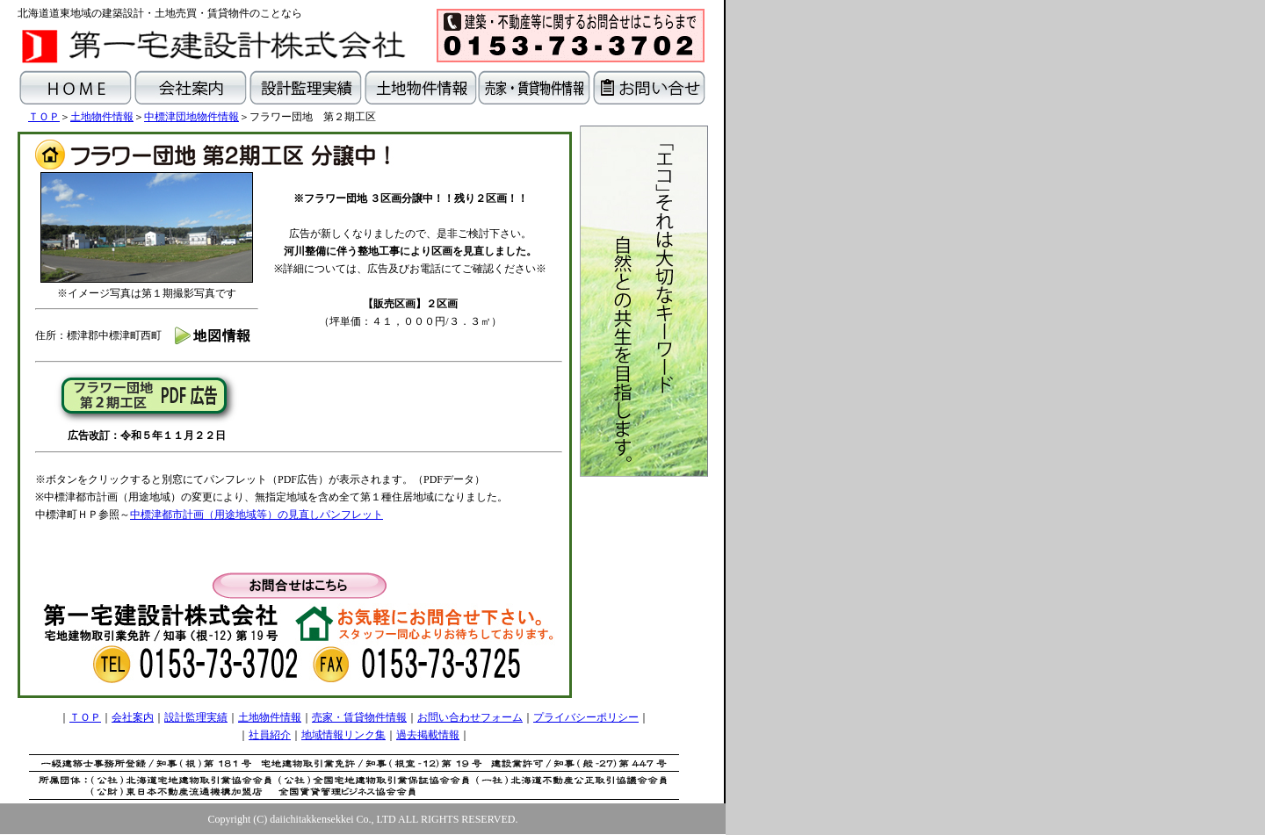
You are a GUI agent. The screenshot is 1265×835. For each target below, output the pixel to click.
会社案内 (133, 717)
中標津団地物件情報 (191, 117)
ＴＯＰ (44, 117)
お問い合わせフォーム (470, 717)
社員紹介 (270, 735)
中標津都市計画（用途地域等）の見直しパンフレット (256, 514)
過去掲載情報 (427, 735)
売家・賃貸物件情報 (359, 717)
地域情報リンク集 (343, 735)
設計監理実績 (196, 717)
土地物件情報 (102, 117)
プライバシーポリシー (586, 717)
